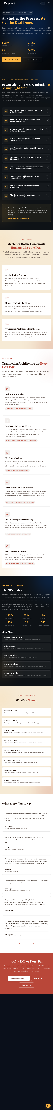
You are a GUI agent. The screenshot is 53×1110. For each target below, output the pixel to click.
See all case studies (26, 944)
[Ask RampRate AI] (42, 3)
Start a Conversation (19, 978)
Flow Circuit (38, 978)
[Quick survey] (48, 1106)
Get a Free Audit (11, 60)
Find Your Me (26, 985)
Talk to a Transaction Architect (19, 218)
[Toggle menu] (48, 3)
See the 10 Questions (33, 60)
